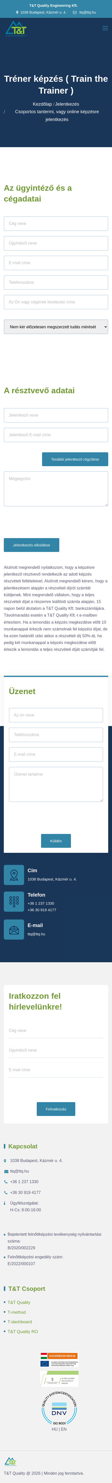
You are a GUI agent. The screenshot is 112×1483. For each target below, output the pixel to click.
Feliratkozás (56, 1109)
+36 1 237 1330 (41, 903)
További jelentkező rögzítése (75, 459)
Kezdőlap (42, 104)
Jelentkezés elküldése (31, 545)
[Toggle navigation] (106, 28)
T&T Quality (19, 1302)
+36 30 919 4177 (42, 910)
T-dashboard (20, 1321)
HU (55, 1429)
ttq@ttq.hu (84, 12)
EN (63, 1429)
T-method (17, 1312)
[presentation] (42, 523)
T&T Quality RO (23, 1331)
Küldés (56, 841)
